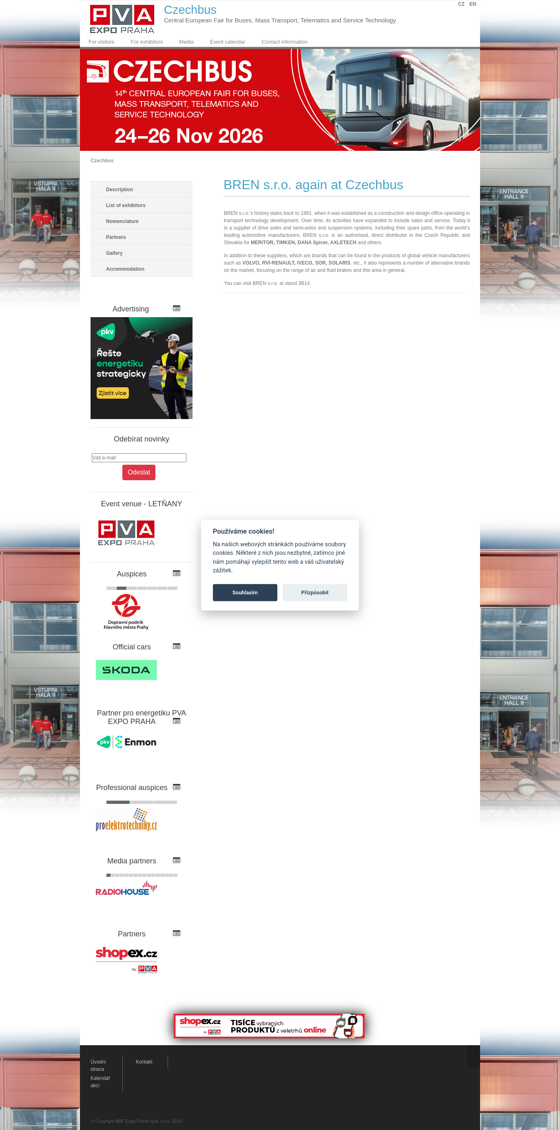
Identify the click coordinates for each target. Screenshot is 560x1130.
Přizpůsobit (315, 592)
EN (472, 4)
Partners (116, 237)
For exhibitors (147, 42)
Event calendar (228, 42)
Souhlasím (245, 592)
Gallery (114, 253)
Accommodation (125, 269)
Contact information (284, 42)
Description (119, 189)
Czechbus (102, 160)
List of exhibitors (126, 205)
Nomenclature (122, 221)
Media (186, 42)
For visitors (102, 42)
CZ (461, 4)
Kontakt (144, 1062)
